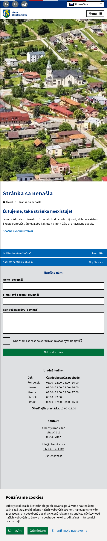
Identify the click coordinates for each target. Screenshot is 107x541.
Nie (101, 253)
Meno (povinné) (13, 279)
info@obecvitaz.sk (53, 444)
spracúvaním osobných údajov (61, 341)
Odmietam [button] (38, 530)
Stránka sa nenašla (29, 202)
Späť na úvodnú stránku (18, 231)
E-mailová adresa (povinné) (21, 294)
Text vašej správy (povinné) (20, 310)
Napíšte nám (96, 262)
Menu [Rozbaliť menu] (95, 13)
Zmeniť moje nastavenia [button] (69, 530)
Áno (95, 253)
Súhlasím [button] (15, 530)
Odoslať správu (53, 352)
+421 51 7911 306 (53, 449)
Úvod (8, 202)
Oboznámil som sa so (47, 341)
